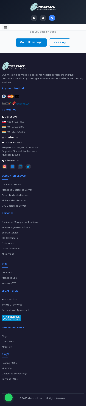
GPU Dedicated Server (14, 205)
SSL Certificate (10, 238)
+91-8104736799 (16, 131)
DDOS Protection (11, 248)
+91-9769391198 (15, 126)
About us (7, 346)
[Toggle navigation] (5, 27)
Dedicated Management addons (20, 222)
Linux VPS (7, 272)
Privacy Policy (9, 299)
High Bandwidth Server (14, 200)
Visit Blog (60, 42)
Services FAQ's (10, 379)
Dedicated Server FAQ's (15, 373)
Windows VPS (9, 283)
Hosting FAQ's (9, 363)
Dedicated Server (11, 184)
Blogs (5, 336)
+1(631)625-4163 (16, 121)
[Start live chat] (52, 18)
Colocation (8, 243)
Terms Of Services (12, 304)
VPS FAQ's (7, 368)
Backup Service (10, 232)
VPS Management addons (16, 227)
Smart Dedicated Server (15, 195)
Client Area (8, 341)
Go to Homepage (31, 42)
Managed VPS (9, 277)
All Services (8, 254)
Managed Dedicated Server (17, 189)
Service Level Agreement (15, 310)
